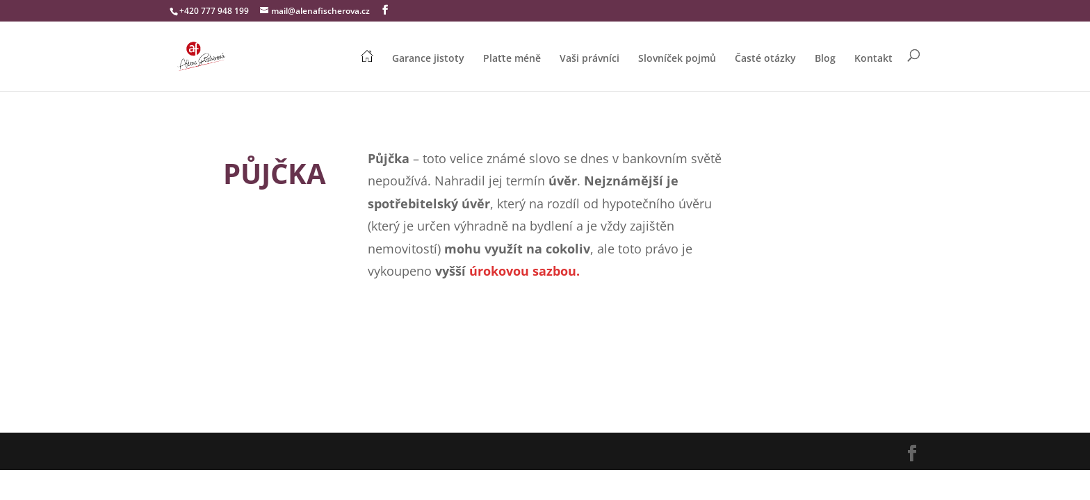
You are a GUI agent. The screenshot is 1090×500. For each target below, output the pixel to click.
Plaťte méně (512, 59)
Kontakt (873, 59)
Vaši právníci (589, 59)
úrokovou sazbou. (524, 270)
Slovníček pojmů (677, 59)
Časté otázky (765, 59)
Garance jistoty (428, 59)
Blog (825, 59)
